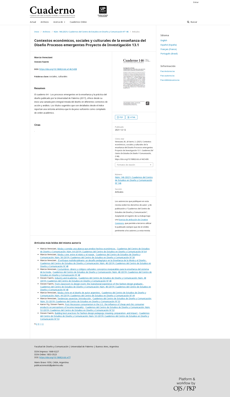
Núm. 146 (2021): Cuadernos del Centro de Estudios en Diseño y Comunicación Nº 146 (91, 31)
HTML (132, 117)
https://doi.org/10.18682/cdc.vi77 (55, 357)
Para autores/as (167, 75)
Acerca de (58, 22)
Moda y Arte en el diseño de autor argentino (78, 292)
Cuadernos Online (78, 22)
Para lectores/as (167, 71)
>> (42, 324)
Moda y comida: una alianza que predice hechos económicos (86, 248)
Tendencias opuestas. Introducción (74, 298)
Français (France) (168, 49)
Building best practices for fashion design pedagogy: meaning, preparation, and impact (96, 313)
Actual (33, 22)
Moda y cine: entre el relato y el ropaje (76, 254)
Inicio (36, 31)
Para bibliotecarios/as (170, 80)
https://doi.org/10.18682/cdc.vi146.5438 (58, 69)
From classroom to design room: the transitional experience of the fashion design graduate (99, 283)
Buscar (193, 22)
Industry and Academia (66, 278)
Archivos (45, 22)
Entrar (196, 2)
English (163, 40)
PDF (121, 117)
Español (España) (168, 44)
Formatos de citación (126, 164)
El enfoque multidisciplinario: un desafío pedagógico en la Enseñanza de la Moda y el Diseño (102, 260)
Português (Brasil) (169, 53)
